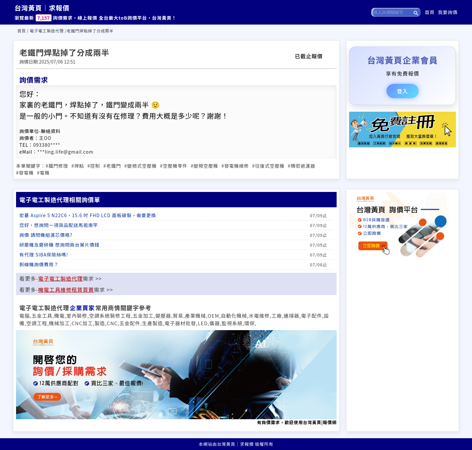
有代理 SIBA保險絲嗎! (43, 254)
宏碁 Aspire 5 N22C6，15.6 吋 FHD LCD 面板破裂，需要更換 (87, 215)
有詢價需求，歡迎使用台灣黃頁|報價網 (176, 377)
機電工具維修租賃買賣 (66, 289)
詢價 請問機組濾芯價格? (45, 235)
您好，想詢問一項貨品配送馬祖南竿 (58, 225)
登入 (402, 91)
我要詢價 (448, 12)
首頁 (430, 12)
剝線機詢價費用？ (39, 264)
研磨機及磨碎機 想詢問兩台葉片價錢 (59, 244)
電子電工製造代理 (47, 30)
